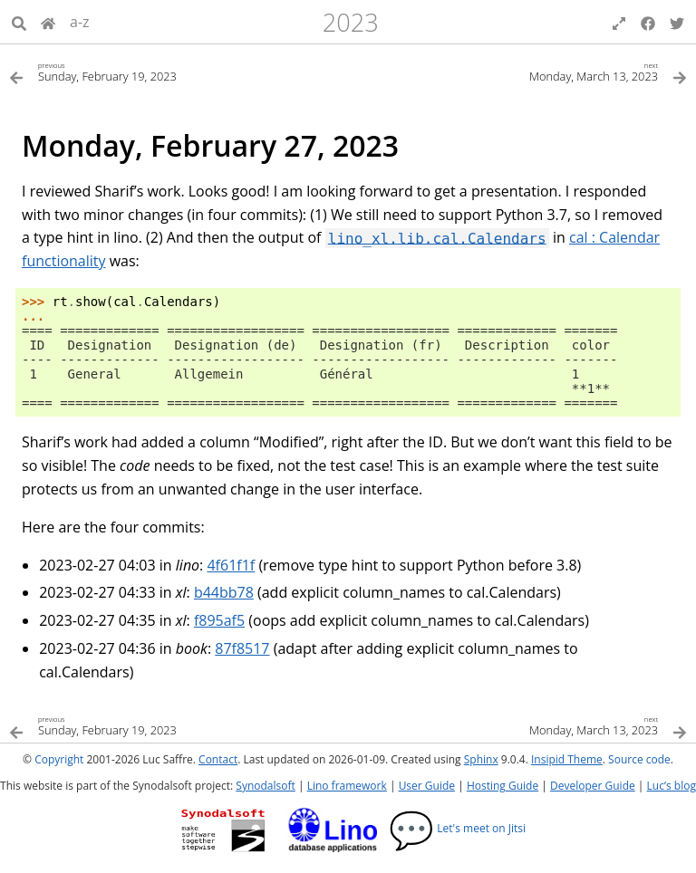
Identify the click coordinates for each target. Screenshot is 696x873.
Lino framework (347, 785)
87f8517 (242, 648)
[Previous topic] (178, 71)
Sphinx (481, 759)
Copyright (58, 759)
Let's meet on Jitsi (457, 828)
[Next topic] (517, 71)
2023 (351, 22)
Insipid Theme (567, 759)
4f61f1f (231, 565)
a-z (80, 22)
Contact (217, 759)
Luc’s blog (671, 785)
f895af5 (219, 620)
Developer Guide (592, 785)
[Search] (19, 22)
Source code (639, 759)
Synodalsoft (265, 785)
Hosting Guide (502, 785)
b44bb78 (224, 592)
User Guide (427, 785)
